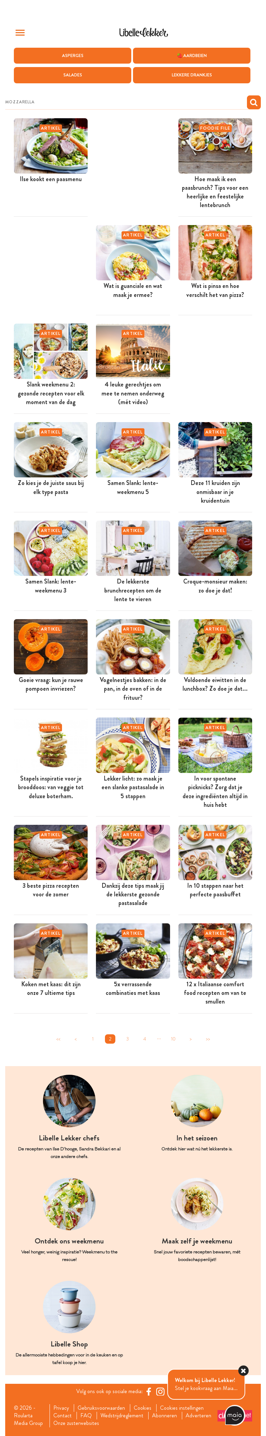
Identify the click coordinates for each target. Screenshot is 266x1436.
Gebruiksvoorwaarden (101, 1408)
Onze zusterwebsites (76, 1423)
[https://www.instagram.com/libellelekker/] (160, 1391)
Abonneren (164, 1416)
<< (58, 1039)
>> (208, 1039)
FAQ (86, 1416)
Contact (62, 1416)
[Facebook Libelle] (148, 1391)
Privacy (61, 1408)
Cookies (142, 1408)
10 (173, 1039)
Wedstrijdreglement (121, 1416)
